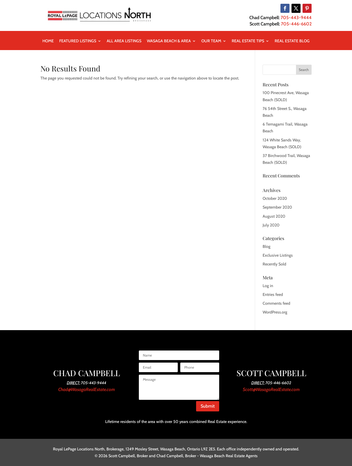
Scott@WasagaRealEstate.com (271, 389)
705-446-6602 (296, 24)
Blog (266, 246)
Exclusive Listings (278, 255)
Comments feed (276, 303)
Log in (268, 285)
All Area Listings (124, 41)
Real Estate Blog (292, 41)
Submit (208, 406)
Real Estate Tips (248, 41)
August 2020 (274, 216)
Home (48, 41)
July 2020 (271, 225)
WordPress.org (275, 312)
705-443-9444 (296, 17)
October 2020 (275, 198)
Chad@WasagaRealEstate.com (86, 389)
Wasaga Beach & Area (169, 41)
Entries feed (273, 294)
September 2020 (277, 207)
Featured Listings (77, 41)
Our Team (211, 41)
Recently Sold (274, 264)
